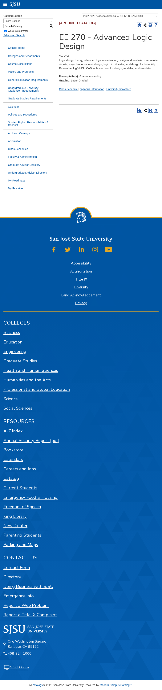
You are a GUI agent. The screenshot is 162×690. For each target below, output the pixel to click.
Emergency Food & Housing (30, 497)
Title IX (81, 279)
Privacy (81, 303)
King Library (15, 516)
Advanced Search (14, 35)
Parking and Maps (20, 545)
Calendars (13, 459)
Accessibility (81, 263)
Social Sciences (17, 408)
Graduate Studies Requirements (27, 98)
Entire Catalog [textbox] (12, 21)
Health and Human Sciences (30, 370)
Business (11, 332)
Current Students (20, 488)
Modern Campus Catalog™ (116, 685)
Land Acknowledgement (81, 295)
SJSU (15, 4)
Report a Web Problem (26, 605)
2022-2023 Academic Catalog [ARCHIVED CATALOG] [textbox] (113, 16)
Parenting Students (22, 535)
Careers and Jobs (19, 469)
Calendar (13, 106)
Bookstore (13, 450)
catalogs (38, 685)
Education (12, 342)
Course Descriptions (20, 63)
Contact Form (16, 567)
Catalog (11, 478)
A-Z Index (13, 431)
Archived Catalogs (19, 133)
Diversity (81, 287)
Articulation (14, 141)
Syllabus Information (92, 89)
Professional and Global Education (36, 389)
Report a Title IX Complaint (30, 615)
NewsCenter (15, 526)
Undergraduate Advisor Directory (27, 172)
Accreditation (81, 271)
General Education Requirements (28, 79)
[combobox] (120, 16)
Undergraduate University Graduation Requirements (23, 89)
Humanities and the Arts (27, 380)
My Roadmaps (16, 180)
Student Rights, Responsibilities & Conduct (28, 124)
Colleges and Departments (24, 56)
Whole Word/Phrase (18, 31)
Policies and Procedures (22, 114)
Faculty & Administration (22, 156)
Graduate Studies (20, 361)
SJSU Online (19, 667)
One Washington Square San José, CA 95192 (27, 644)
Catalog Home (16, 47)
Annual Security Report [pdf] (31, 440)
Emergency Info (18, 596)
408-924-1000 (19, 653)
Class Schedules (18, 149)
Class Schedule (68, 89)
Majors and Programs (21, 71)
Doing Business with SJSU (28, 586)
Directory (12, 577)
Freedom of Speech (22, 507)
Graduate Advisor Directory (24, 164)
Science (10, 399)
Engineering (14, 351)
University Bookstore (118, 89)
